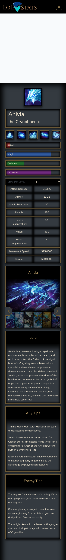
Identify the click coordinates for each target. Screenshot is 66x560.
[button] (9, 134)
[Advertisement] (33, 48)
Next (57, 311)
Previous (8, 311)
